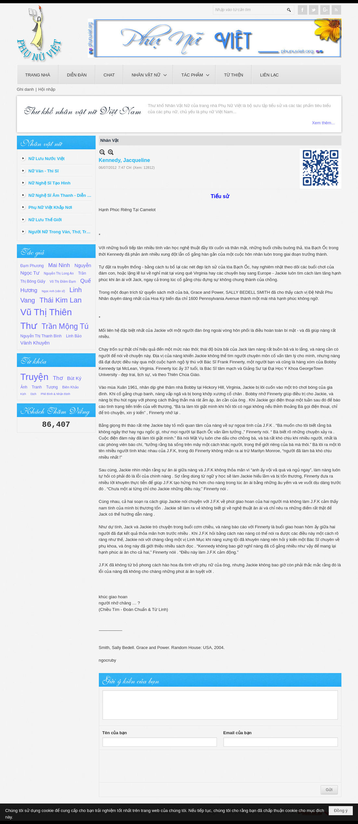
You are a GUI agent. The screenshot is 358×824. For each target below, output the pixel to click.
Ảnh (23, 387)
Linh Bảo (74, 336)
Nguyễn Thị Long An (59, 273)
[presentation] (151, 766)
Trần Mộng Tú (65, 326)
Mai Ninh (59, 265)
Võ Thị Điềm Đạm (63, 281)
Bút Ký (74, 378)
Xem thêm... (323, 122)
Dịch (33, 394)
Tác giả (32, 251)
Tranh (37, 387)
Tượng (52, 387)
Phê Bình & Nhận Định (55, 394)
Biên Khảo (70, 387)
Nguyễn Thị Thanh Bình (41, 336)
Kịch (23, 394)
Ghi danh (25, 89)
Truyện (34, 377)
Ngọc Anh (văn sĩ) (53, 291)
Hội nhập (47, 89)
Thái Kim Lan (60, 300)
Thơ (58, 378)
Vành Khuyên (35, 342)
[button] (148, 74)
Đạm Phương (32, 265)
